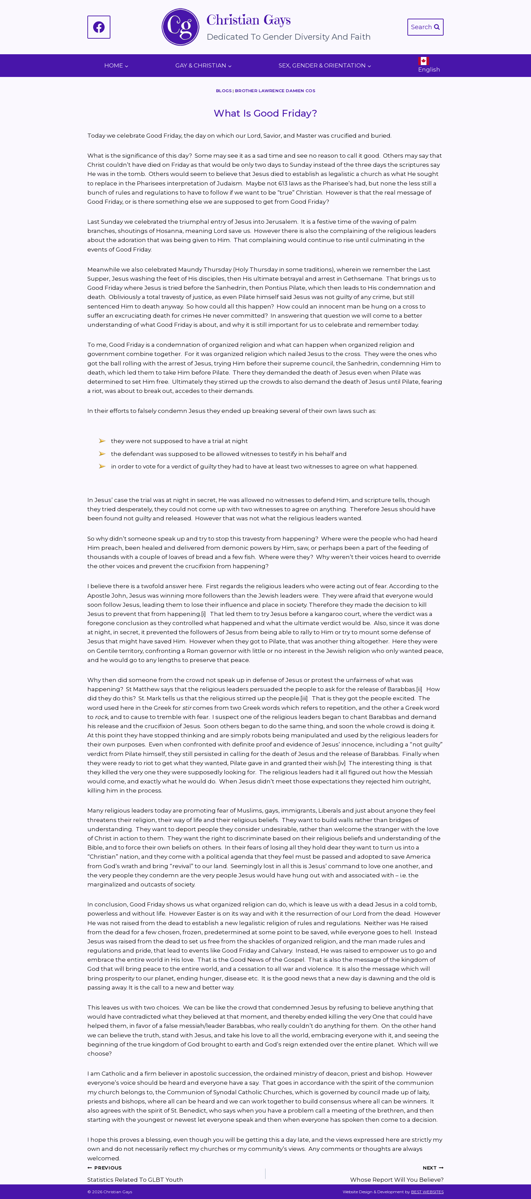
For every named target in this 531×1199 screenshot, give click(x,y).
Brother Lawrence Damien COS (275, 90)
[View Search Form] (425, 27)
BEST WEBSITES (427, 1191)
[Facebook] (98, 27)
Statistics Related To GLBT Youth (173, 1173)
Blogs (224, 90)
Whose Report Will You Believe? (357, 1173)
